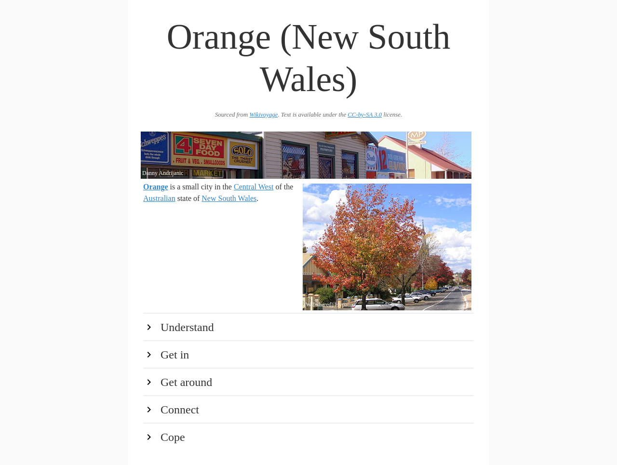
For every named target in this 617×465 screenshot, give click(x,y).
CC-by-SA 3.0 (365, 114)
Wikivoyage (263, 114)
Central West (253, 187)
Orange (155, 187)
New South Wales (228, 198)
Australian (159, 198)
